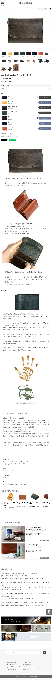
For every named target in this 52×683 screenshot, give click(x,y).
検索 (44, 652)
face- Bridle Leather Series (44, 9)
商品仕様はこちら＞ (6, 133)
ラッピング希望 (5, 85)
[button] (2, 503)
